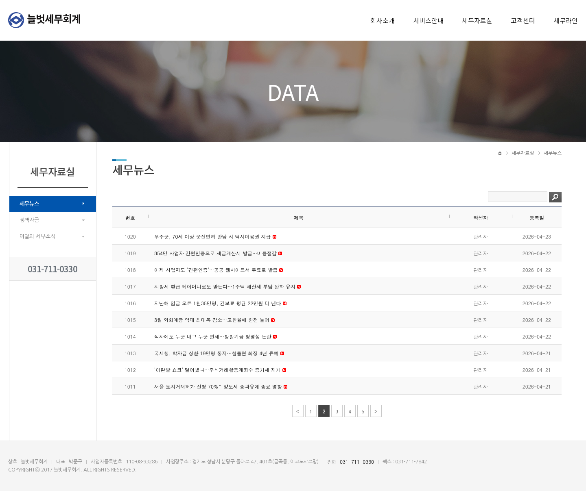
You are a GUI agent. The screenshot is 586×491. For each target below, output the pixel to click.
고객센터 (523, 20)
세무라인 (565, 20)
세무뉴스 (29, 203)
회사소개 (382, 20)
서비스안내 (428, 20)
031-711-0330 (52, 269)
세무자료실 (477, 20)
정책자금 (29, 220)
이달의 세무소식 (37, 236)
